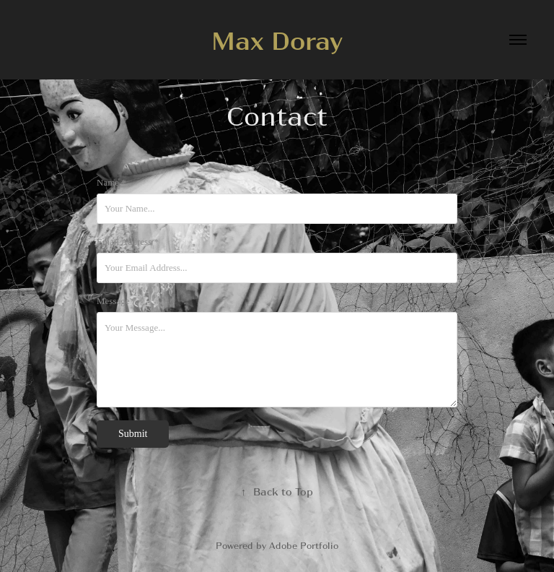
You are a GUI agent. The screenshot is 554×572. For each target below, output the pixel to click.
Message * (116, 301)
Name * (111, 183)
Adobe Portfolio (303, 545)
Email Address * (128, 242)
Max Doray (277, 39)
